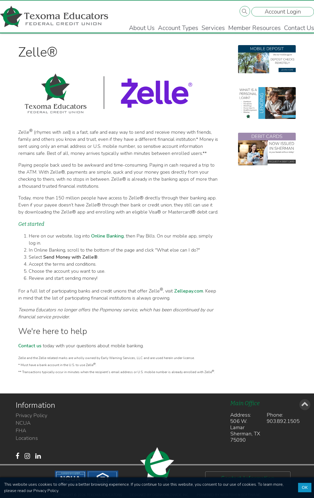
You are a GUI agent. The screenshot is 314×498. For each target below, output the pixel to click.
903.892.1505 (283, 421)
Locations (27, 438)
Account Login (282, 12)
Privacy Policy (31, 415)
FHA (21, 431)
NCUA (23, 423)
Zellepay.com (188, 291)
